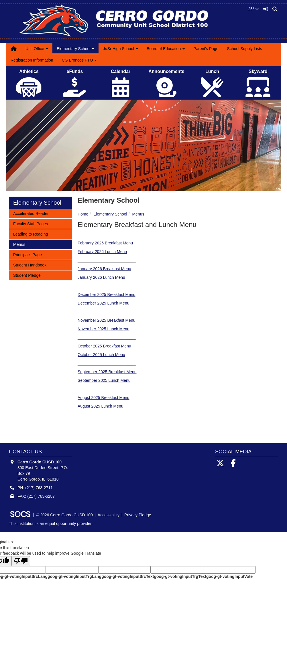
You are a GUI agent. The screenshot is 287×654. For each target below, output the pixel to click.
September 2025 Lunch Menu (104, 380)
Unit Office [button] (36, 48)
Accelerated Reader (31, 213)
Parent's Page (206, 48)
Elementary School (110, 214)
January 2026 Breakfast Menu (104, 268)
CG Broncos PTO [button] (79, 60)
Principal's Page (27, 254)
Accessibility (108, 515)
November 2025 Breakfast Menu (106, 320)
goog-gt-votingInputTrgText (180, 576)
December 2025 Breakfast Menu (106, 294)
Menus (138, 214)
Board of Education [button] (166, 48)
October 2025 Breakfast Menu (104, 346)
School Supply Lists (244, 48)
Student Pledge (27, 275)
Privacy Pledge (137, 515)
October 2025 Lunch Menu (101, 354)
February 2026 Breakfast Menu (105, 243)
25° (253, 9)
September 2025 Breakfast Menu (107, 372)
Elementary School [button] (75, 48)
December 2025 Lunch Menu (103, 303)
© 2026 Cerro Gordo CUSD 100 (64, 515)
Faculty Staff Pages (30, 223)
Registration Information (32, 60)
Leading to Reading (30, 233)
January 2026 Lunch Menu (101, 277)
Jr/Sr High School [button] (120, 48)
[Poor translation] (21, 561)
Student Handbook (29, 264)
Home (83, 214)
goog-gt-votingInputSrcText (127, 576)
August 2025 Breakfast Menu (103, 397)
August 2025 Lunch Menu (100, 406)
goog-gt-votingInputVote (229, 576)
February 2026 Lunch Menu (102, 251)
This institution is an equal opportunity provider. (51, 523)
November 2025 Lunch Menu (103, 329)
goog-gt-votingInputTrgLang (74, 576)
